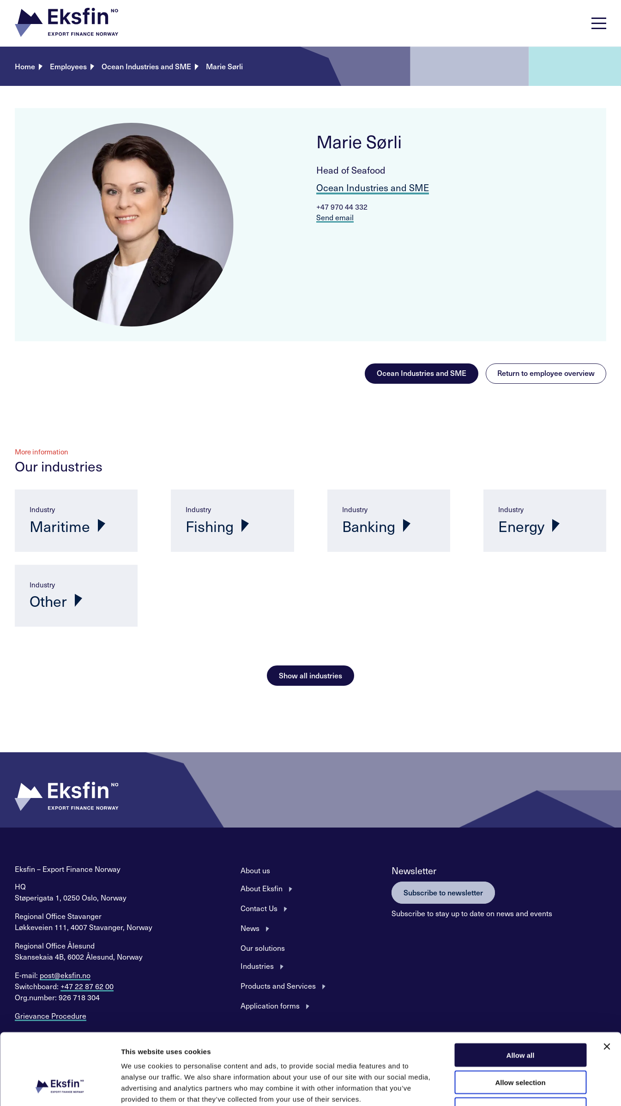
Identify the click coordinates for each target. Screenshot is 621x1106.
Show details (484, 1088)
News (250, 927)
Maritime (60, 526)
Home (25, 66)
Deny (520, 1047)
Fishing (210, 526)
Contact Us (259, 907)
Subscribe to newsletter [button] (443, 892)
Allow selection (520, 1020)
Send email (335, 217)
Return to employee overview (546, 372)
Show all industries (310, 675)
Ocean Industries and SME (146, 66)
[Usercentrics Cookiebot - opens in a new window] (59, 1088)
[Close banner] (606, 984)
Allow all (520, 993)
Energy (521, 526)
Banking (368, 526)
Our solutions (263, 947)
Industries (257, 965)
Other (48, 601)
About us (255, 870)
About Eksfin (262, 888)
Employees (68, 66)
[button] (66, 23)
